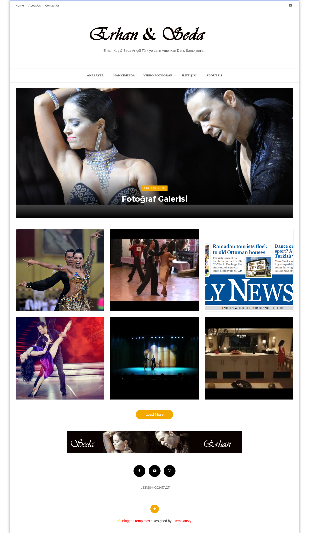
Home (19, 5)
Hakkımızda (124, 75)
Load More (154, 414)
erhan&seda (154, 188)
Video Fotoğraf (157, 75)
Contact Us (52, 5)
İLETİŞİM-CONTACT (154, 487)
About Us (34, 5)
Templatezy (182, 520)
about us (214, 75)
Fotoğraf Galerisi (154, 198)
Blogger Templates (136, 520)
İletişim (189, 75)
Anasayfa (95, 75)
